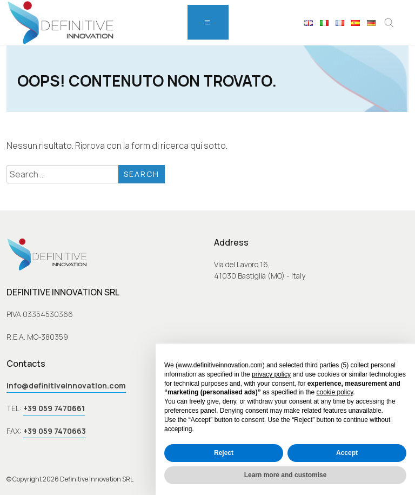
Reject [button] (223, 453)
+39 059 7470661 (54, 408)
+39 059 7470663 (54, 431)
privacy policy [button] (271, 374)
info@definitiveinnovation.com (66, 385)
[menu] (208, 22)
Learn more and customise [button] (285, 475)
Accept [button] (347, 453)
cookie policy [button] (334, 392)
